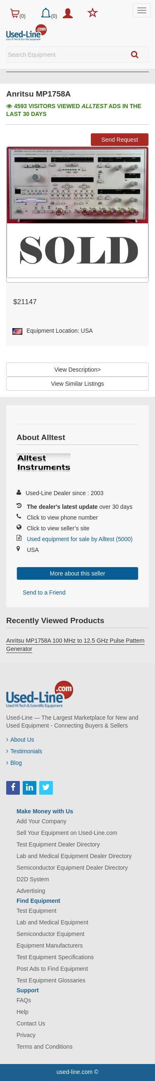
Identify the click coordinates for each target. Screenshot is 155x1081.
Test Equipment (37, 910)
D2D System (33, 879)
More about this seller (77, 573)
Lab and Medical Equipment (52, 922)
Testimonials (24, 751)
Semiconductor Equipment (50, 934)
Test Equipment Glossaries (51, 980)
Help (23, 1011)
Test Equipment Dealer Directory (58, 844)
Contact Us (31, 1023)
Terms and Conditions (44, 1046)
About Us (20, 739)
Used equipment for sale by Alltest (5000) (80, 539)
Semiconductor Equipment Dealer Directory (72, 867)
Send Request (119, 139)
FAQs (24, 1000)
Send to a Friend (44, 592)
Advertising (31, 891)
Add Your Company (42, 821)
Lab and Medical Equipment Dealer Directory (74, 856)
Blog (14, 762)
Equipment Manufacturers (50, 945)
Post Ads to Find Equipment (52, 968)
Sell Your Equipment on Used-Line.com (67, 832)
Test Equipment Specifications (55, 957)
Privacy (26, 1035)
